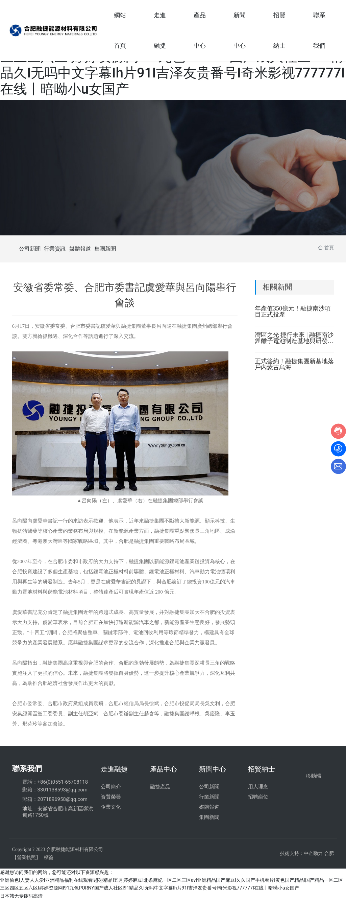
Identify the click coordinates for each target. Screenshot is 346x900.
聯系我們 (27, 768)
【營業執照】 (26, 857)
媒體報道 (80, 249)
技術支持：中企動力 (301, 853)
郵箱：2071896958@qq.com (55, 799)
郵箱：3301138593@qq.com (55, 790)
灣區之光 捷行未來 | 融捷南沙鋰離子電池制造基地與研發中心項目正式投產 (294, 340)
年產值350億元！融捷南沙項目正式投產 (293, 311)
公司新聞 (30, 249)
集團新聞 (105, 249)
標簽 (48, 857)
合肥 (329, 853)
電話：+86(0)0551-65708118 (55, 782)
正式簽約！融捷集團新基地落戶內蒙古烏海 (294, 364)
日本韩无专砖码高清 (21, 896)
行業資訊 (55, 249)
